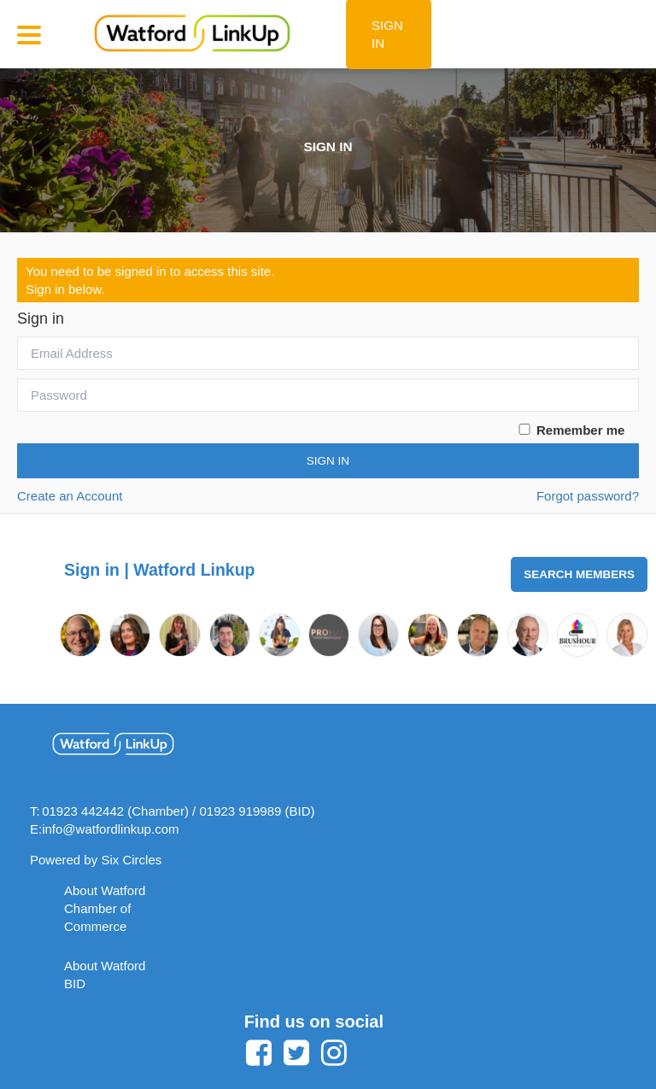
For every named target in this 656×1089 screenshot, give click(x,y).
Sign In (328, 460)
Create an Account (69, 496)
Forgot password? (587, 496)
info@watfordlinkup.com (110, 829)
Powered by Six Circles (95, 859)
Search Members (579, 574)
